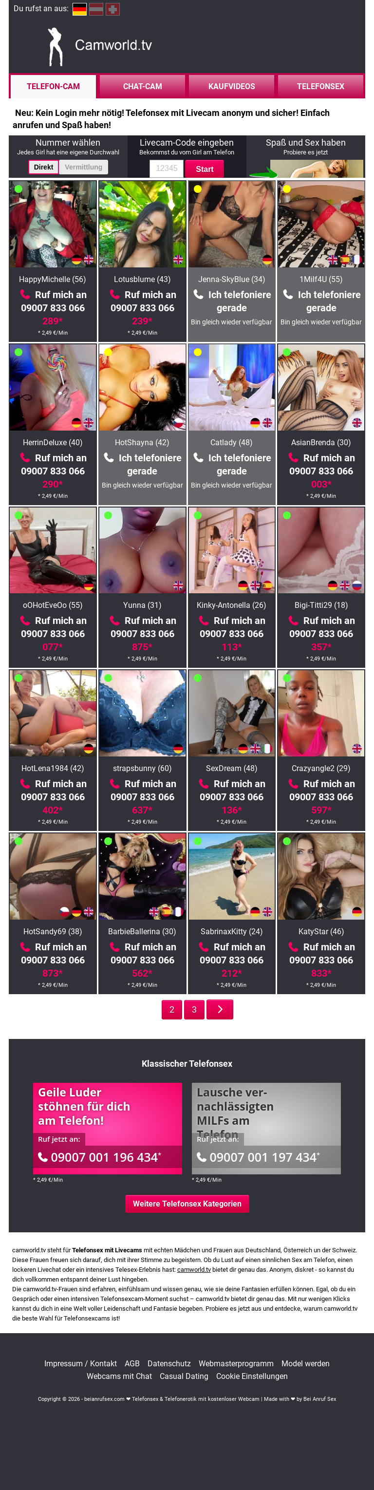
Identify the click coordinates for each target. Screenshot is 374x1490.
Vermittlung (83, 167)
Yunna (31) (142, 605)
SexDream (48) (232, 768)
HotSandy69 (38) (52, 931)
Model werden (305, 1364)
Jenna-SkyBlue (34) (231, 279)
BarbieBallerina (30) (142, 931)
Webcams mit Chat (119, 1376)
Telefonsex (320, 86)
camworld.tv (194, 1269)
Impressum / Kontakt (80, 1364)
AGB (132, 1364)
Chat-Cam (142, 86)
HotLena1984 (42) (52, 768)
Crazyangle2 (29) (321, 768)
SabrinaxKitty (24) (232, 931)
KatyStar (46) (321, 931)
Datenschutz (169, 1364)
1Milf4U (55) (321, 279)
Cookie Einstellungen (252, 1376)
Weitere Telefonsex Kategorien (187, 1203)
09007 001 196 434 (99, 1157)
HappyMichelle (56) (52, 279)
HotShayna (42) (142, 442)
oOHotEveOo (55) (53, 605)
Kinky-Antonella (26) (231, 605)
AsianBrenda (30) (321, 442)
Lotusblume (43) (142, 279)
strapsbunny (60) (142, 768)
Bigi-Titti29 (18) (321, 605)
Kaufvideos (231, 86)
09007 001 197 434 (258, 1157)
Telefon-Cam (53, 86)
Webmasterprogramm (236, 1364)
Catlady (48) (231, 442)
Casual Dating (184, 1376)
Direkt (44, 167)
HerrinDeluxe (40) (53, 442)
